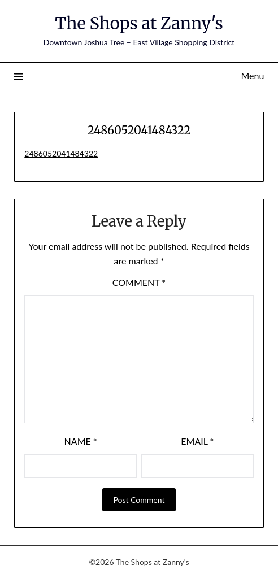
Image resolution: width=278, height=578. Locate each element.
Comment (139, 282)
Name (80, 441)
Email (197, 441)
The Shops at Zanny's (139, 23)
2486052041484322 (61, 153)
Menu (252, 75)
